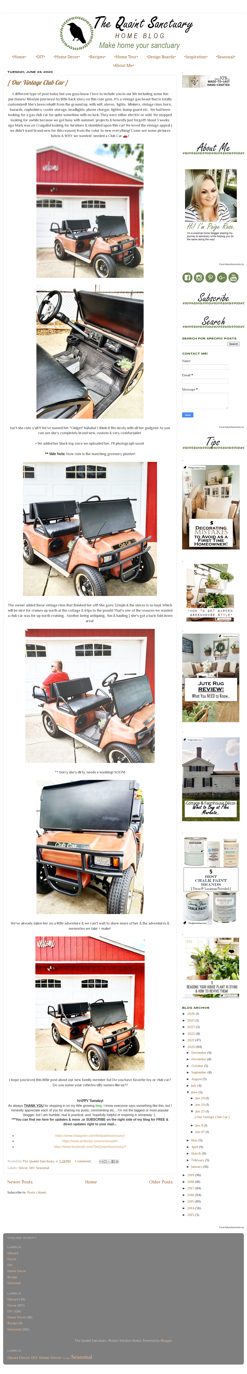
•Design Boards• (161, 57)
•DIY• (40, 57)
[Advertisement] (201, 111)
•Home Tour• (126, 57)
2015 (191, 1201)
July (194, 1086)
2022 (191, 1034)
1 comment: (83, 1161)
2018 (191, 1182)
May (194, 1140)
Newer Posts (20, 1182)
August (197, 1079)
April (195, 1147)
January (197, 1167)
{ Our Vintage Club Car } (38, 82)
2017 (191, 1188)
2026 (191, 1014)
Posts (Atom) (36, 1192)
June (194, 1092)
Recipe (12, 1277)
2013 (191, 1215)
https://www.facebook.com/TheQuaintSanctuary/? (90, 1147)
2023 (191, 1027)
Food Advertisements (230, 264)
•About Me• (123, 65)
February (198, 1160)
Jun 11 (200, 1125)
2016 (191, 1195)
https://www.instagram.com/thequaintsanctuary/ (90, 1135)
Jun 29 (201, 1098)
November (199, 1059)
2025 (191, 1020)
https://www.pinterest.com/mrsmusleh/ (90, 1141)
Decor (23, 1168)
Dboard (12, 1253)
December (199, 1053)
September (199, 1072)
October (197, 1066)
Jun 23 (201, 1111)
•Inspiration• (196, 57)
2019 (191, 1175)
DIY (32, 1168)
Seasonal (42, 1168)
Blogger (166, 1341)
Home (91, 1182)
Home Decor (16, 1271)
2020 (191, 1047)
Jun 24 (201, 1105)
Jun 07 (201, 1132)
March (196, 1153)
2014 (191, 1208)
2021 (191, 1040)
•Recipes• (97, 57)
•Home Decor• (67, 57)
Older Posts (161, 1182)
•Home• (19, 57)
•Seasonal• (225, 57)
